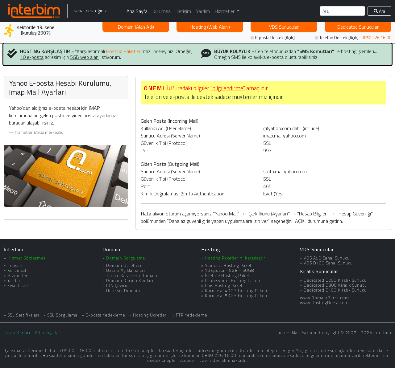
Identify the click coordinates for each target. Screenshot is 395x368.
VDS (284, 27)
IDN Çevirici (118, 285)
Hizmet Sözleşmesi (27, 258)
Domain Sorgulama (125, 258)
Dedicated (358, 27)
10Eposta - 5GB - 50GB (229, 270)
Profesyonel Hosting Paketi (232, 280)
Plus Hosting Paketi (224, 285)
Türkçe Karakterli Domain (131, 275)
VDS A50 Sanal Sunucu (327, 258)
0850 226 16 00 (376, 37)
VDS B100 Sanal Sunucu (328, 263)
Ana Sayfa (137, 11)
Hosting (210, 27)
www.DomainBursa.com (324, 298)
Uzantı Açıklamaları (125, 270)
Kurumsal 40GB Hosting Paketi (236, 291)
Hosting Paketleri (123, 51)
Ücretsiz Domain (123, 291)
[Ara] (342, 11)
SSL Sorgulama (62, 315)
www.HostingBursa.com (324, 303)
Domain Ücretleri (123, 265)
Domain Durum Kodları (129, 280)
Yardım (203, 11)
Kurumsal (162, 11)
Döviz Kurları (17, 332)
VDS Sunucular (317, 249)
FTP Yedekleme (191, 315)
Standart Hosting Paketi (229, 265)
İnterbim (13, 249)
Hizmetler (17, 275)
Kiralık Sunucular (319, 271)
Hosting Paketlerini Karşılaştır (235, 258)
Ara (379, 11)
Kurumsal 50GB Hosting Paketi (236, 295)
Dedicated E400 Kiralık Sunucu (335, 290)
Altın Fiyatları (48, 332)
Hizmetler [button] (225, 11)
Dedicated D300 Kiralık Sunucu (335, 285)
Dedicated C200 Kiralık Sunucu (335, 280)
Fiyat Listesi (19, 285)
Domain (136, 27)
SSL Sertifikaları (23, 315)
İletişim (184, 11)
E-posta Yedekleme (105, 315)
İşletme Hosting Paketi (228, 275)
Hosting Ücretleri (150, 315)
